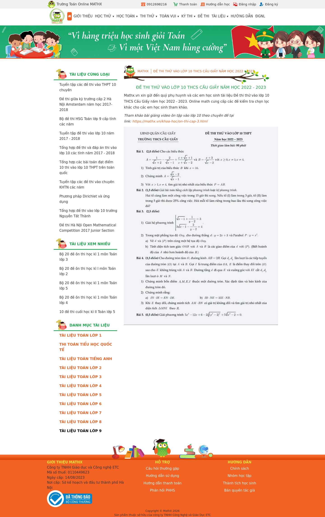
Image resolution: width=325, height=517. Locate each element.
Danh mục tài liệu (90, 325)
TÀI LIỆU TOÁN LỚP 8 (80, 422)
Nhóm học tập (240, 476)
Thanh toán (188, 4)
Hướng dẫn (242, 16)
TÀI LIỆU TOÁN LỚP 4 (80, 386)
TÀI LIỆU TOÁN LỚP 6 (80, 404)
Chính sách (239, 469)
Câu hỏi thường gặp (162, 469)
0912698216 (157, 4)
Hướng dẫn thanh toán (163, 483)
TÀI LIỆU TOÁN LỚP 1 (80, 335)
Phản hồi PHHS (162, 490)
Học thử (103, 16)
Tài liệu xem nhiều (90, 244)
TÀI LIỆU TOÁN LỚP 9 (80, 431)
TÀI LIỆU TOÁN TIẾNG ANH (85, 359)
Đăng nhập (247, 4)
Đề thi (203, 16)
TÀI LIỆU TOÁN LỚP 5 (80, 395)
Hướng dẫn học (218, 4)
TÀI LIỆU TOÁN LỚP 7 (80, 413)
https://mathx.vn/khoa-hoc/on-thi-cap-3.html (170, 121)
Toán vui (168, 16)
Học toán (125, 16)
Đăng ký (271, 4)
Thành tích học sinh (239, 483)
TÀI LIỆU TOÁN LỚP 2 (80, 368)
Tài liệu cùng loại (90, 74)
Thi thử (147, 16)
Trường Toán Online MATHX (74, 4)
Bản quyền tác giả (239, 490)
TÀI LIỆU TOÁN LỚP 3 (80, 377)
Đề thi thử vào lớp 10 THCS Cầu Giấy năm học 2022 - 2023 (203, 71)
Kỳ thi (187, 16)
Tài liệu (218, 16)
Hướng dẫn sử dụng (162, 476)
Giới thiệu (83, 16)
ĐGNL (260, 16)
